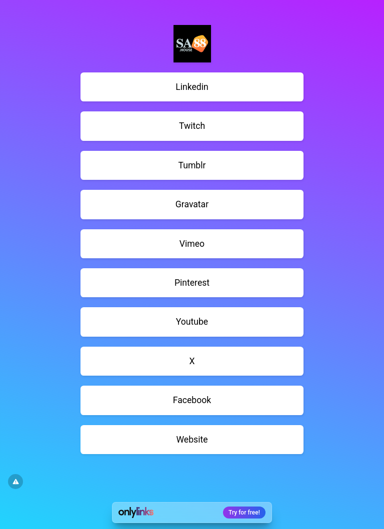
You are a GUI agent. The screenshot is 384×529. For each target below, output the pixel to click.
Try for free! (244, 512)
